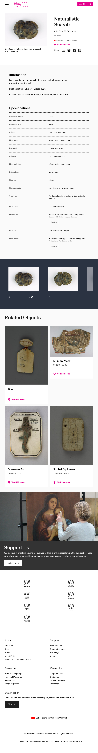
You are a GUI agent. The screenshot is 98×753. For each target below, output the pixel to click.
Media (7, 653)
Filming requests (57, 680)
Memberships (56, 646)
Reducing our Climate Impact (18, 659)
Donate (53, 656)
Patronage (54, 653)
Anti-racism (10, 680)
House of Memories (13, 677)
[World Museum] (71, 583)
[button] (23, 280)
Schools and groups (13, 674)
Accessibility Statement (71, 741)
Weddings (54, 684)
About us (9, 646)
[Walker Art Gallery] (27, 607)
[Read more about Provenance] (69, 218)
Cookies (55, 741)
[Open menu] (7, 4)
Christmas (54, 677)
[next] (47, 297)
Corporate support (58, 649)
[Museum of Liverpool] (27, 583)
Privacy (21, 741)
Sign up (11, 704)
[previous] (12, 297)
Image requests (12, 684)
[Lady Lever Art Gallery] (27, 619)
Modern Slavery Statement (38, 741)
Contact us (10, 656)
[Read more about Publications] (69, 242)
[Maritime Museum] (71, 595)
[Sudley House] (71, 607)
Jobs (7, 649)
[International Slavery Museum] (27, 595)
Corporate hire (56, 674)
